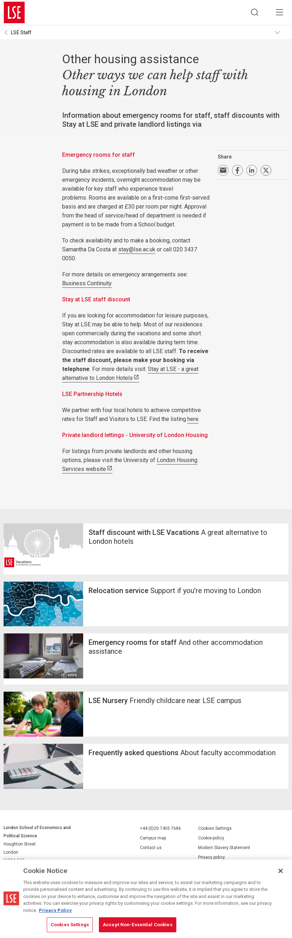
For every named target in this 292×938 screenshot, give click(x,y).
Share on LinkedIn (251, 170)
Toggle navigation (281, 32)
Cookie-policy (211, 838)
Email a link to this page (223, 170)
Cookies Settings (215, 828)
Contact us (151, 847)
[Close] (280, 871)
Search (254, 12)
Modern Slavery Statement (224, 848)
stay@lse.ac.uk (136, 249)
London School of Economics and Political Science (14, 12)
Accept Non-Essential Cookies (137, 924)
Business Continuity (87, 283)
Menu (279, 12)
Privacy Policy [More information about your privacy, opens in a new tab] (55, 910)
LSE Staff (21, 32)
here (192, 419)
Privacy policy (211, 857)
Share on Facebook (237, 170)
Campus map (153, 838)
